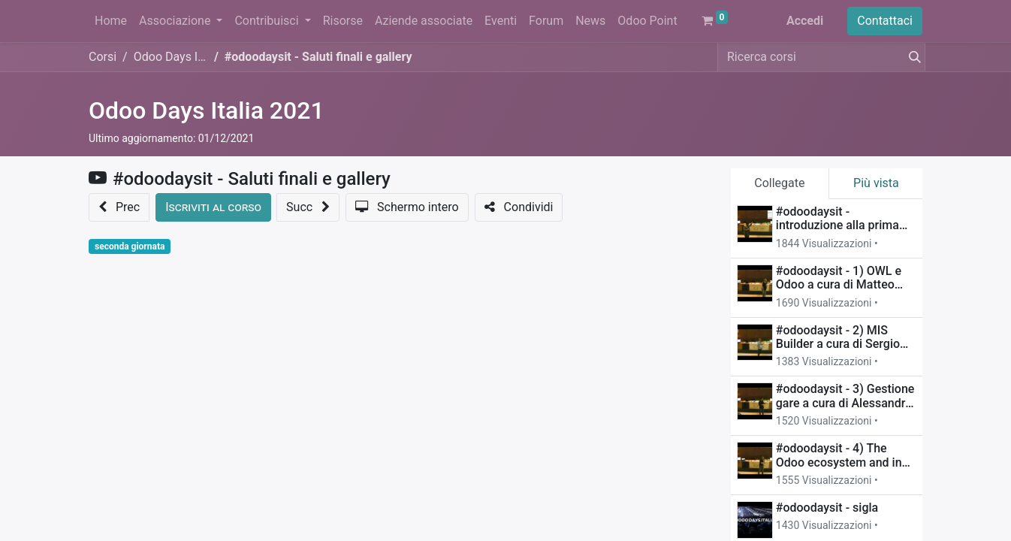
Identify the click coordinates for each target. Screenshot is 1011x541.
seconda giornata (129, 246)
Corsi (102, 57)
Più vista (876, 183)
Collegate (779, 183)
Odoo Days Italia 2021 (206, 110)
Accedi (804, 21)
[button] (119, 207)
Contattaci (885, 21)
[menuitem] (111, 21)
